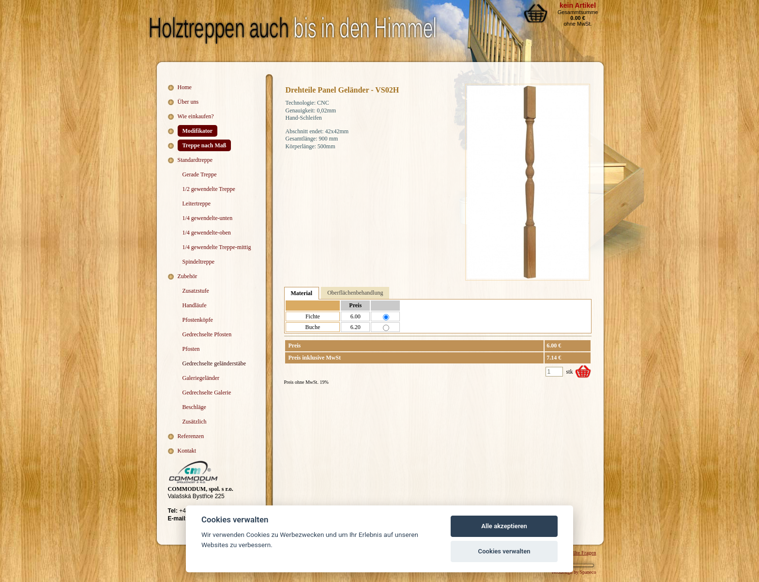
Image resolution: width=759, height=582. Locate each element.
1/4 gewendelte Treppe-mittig (216, 247)
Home (185, 87)
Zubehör (187, 276)
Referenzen (191, 436)
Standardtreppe (195, 160)
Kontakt (187, 450)
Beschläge (194, 407)
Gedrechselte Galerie (206, 392)
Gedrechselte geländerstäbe (214, 363)
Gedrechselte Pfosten (207, 334)
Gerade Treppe (199, 174)
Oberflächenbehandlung (355, 292)
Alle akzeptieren (504, 526)
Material (302, 293)
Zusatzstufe (195, 290)
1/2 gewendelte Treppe (208, 189)
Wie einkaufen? (196, 116)
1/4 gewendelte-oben (206, 232)
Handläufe (194, 305)
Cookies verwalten (504, 551)
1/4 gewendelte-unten (207, 218)
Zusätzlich (194, 421)
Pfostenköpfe (197, 319)
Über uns (188, 101)
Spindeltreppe (198, 261)
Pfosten (191, 349)
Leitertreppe (196, 203)
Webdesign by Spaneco (573, 572)
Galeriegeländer (201, 378)
